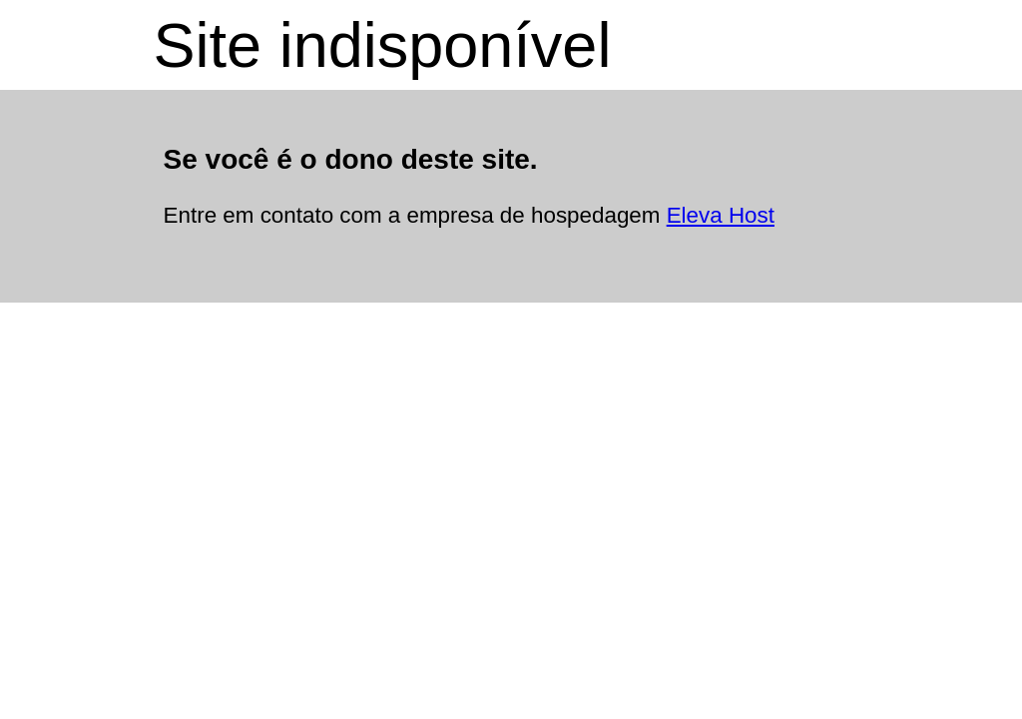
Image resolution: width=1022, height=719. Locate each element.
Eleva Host (720, 215)
